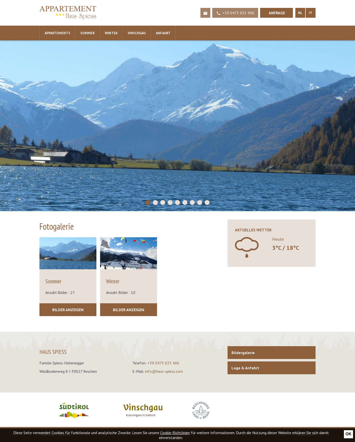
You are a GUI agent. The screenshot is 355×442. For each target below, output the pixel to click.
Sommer (87, 33)
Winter (111, 33)
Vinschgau (137, 33)
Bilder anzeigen (68, 309)
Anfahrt (163, 33)
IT (310, 13)
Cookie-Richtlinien (175, 432)
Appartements (57, 33)
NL (300, 13)
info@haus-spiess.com (164, 371)
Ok (349, 434)
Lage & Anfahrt (245, 367)
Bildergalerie (243, 352)
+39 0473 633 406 (163, 362)
